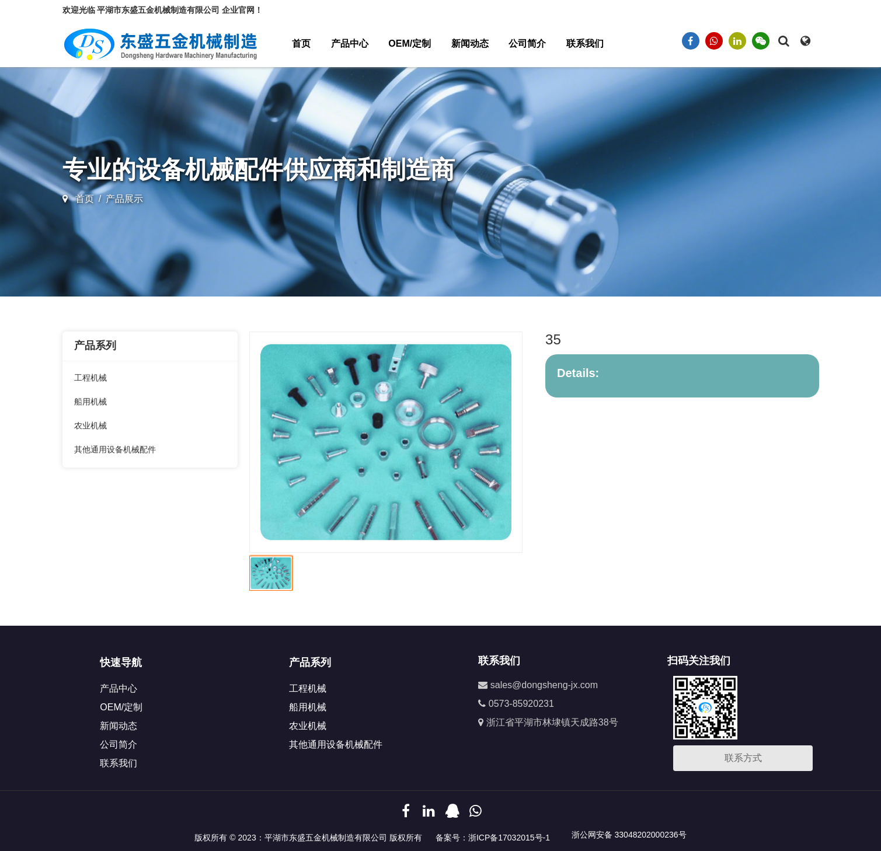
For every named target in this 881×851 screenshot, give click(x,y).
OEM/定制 (409, 43)
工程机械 (90, 377)
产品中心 (349, 43)
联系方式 (743, 758)
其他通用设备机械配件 (115, 449)
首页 (301, 43)
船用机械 (90, 401)
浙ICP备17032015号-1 (509, 837)
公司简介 (527, 43)
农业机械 (90, 425)
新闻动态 (470, 43)
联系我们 (585, 43)
